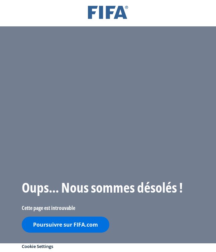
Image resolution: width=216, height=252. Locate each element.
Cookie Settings (37, 246)
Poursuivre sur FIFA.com (65, 224)
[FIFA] (108, 13)
